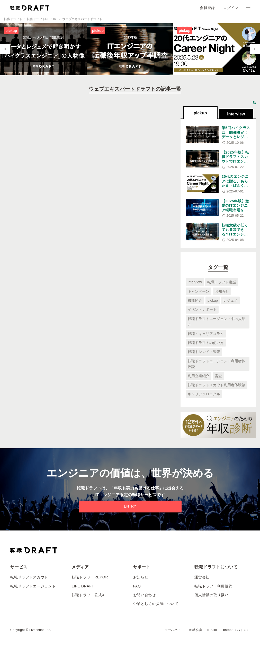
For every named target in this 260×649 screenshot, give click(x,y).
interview (195, 282)
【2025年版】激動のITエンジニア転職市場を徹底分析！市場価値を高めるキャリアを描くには (235, 212)
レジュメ (230, 300)
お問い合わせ (144, 595)
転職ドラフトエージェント (33, 586)
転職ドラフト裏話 (221, 282)
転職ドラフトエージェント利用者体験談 (216, 364)
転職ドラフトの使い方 (206, 343)
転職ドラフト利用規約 (213, 586)
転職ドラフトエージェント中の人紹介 (216, 321)
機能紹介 (195, 300)
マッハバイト (174, 630)
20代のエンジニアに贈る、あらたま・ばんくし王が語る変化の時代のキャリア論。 (235, 187)
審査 (218, 376)
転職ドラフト (13, 19)
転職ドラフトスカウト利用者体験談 (216, 385)
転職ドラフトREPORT (42, 19)
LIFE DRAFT (83, 586)
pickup (213, 300)
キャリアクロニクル (204, 394)
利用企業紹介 (198, 376)
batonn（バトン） (236, 630)
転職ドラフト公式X (88, 595)
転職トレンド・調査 (204, 352)
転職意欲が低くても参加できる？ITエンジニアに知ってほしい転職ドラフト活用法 (235, 236)
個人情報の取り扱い (211, 595)
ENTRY (130, 506)
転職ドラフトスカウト (29, 577)
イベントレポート (202, 309)
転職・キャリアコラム (206, 334)
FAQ (137, 586)
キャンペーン (198, 291)
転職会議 (195, 630)
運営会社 (202, 577)
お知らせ (222, 291)
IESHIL (212, 630)
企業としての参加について (155, 604)
